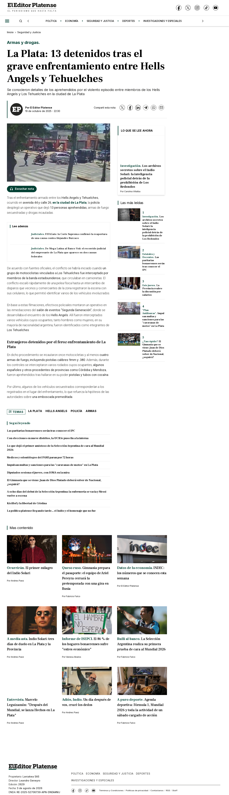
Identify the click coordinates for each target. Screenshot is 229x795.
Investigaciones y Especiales (92, 780)
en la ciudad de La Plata (69, 202)
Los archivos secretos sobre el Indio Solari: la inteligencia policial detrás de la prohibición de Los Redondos (153, 227)
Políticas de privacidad (137, 790)
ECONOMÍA (73, 20)
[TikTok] (206, 8)
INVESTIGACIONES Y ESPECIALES (164, 20)
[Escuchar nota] (22, 189)
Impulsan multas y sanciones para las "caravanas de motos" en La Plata (52, 465)
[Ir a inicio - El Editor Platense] (32, 8)
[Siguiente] (203, 21)
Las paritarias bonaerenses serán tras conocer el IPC (41, 430)
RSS (168, 790)
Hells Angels (56, 411)
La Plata (35, 411)
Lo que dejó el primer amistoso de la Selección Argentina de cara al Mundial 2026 (55, 448)
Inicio (10, 32)
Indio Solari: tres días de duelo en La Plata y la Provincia (30, 644)
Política (77, 773)
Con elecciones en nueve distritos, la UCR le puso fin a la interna (47, 438)
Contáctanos (156, 790)
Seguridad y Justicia (29, 32)
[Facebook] (179, 8)
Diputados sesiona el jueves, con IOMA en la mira (38, 472)
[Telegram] (146, 108)
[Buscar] (21, 21)
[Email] (161, 108)
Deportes (143, 773)
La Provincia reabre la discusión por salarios (152, 290)
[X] (188, 8)
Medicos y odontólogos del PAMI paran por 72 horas (40, 457)
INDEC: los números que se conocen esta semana (141, 573)
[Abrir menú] (7, 21)
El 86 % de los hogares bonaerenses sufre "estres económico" (85, 644)
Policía (76, 411)
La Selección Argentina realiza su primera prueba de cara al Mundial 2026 (141, 644)
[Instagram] (197, 8)
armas (91, 411)
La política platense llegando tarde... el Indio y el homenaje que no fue (51, 511)
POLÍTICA (52, 20)
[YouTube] (215, 8)
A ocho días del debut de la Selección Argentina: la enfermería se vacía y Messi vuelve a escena (56, 493)
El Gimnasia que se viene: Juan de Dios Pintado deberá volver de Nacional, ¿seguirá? (54, 482)
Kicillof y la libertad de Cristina (27, 503)
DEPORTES (130, 20)
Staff (174, 790)
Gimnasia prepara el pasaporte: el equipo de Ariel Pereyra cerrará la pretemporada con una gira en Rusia (86, 578)
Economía (93, 773)
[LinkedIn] (138, 108)
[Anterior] (28, 21)
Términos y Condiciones (111, 790)
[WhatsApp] (153, 108)
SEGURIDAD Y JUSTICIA (102, 20)
